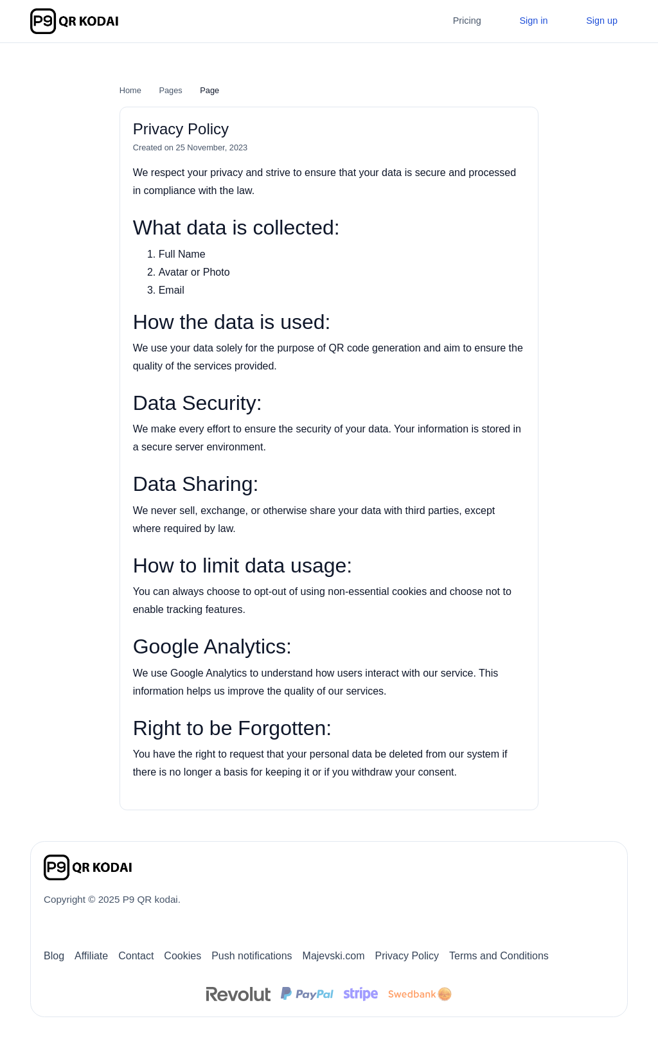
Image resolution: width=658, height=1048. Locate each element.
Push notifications (251, 955)
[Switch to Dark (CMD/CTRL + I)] (608, 863)
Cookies (182, 955)
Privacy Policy (407, 955)
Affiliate (91, 955)
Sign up (600, 20)
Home (130, 90)
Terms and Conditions (499, 955)
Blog (54, 955)
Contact (136, 955)
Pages (170, 90)
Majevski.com (334, 955)
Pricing (467, 20)
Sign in (532, 20)
